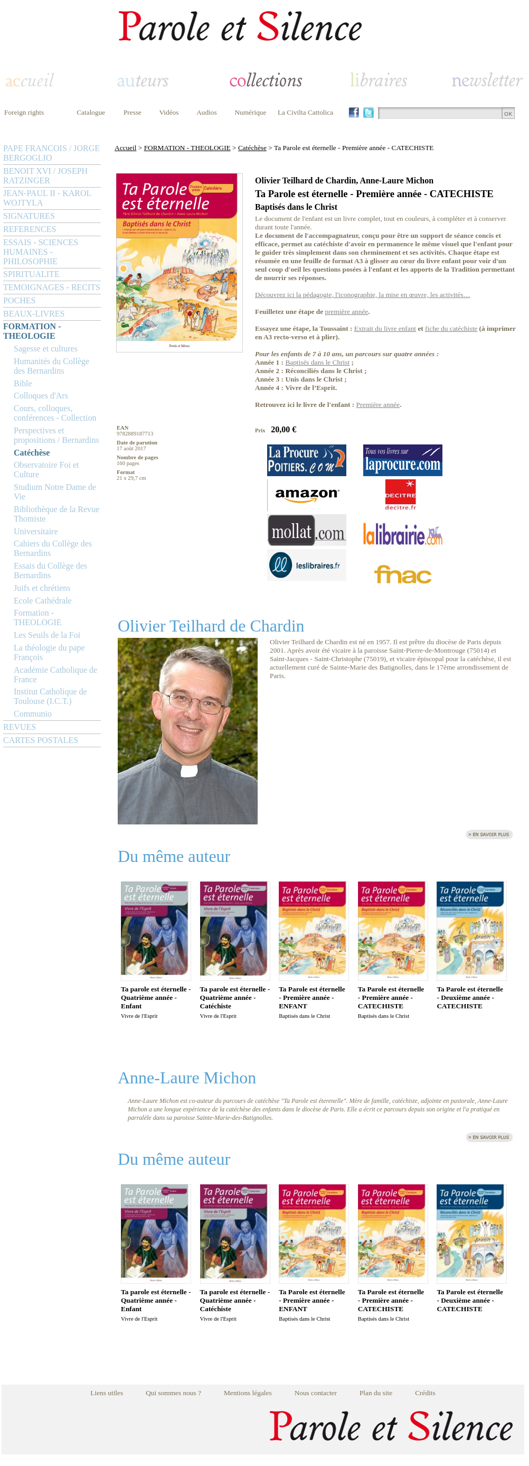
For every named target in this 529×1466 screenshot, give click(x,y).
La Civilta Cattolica (305, 112)
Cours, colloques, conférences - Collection (55, 413)
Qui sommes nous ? (173, 1393)
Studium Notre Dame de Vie (55, 492)
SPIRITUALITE (31, 274)
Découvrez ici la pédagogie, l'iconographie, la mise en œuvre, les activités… (362, 295)
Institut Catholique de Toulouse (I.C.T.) (50, 696)
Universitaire (36, 531)
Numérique (250, 112)
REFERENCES (29, 229)
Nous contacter (316, 1393)
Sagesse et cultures (46, 348)
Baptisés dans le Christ (317, 362)
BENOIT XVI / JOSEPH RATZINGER (45, 175)
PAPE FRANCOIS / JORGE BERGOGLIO (51, 153)
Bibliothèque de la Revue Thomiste (56, 514)
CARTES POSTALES (40, 740)
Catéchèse (32, 452)
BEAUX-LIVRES (33, 313)
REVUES (19, 726)
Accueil (125, 148)
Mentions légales (248, 1393)
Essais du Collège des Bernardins (50, 570)
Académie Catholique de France (55, 674)
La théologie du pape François (49, 652)
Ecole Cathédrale (43, 600)
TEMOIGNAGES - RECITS (51, 287)
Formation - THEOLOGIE (38, 617)
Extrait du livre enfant (385, 328)
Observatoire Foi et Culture (46, 469)
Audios (206, 112)
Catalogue (91, 112)
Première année (378, 405)
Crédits (425, 1393)
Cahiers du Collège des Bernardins (53, 548)
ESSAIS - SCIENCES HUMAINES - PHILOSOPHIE (40, 252)
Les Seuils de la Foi (47, 634)
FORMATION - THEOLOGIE (32, 331)
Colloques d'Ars (41, 395)
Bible (23, 383)
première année (347, 312)
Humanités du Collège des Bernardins (51, 366)
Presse (132, 112)
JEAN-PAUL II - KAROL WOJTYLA (47, 198)
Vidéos (169, 112)
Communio (33, 713)
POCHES (19, 300)
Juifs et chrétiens (42, 587)
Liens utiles (106, 1393)
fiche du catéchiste (451, 328)
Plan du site (376, 1393)
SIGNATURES (29, 215)
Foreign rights (24, 112)
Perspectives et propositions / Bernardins (56, 435)
